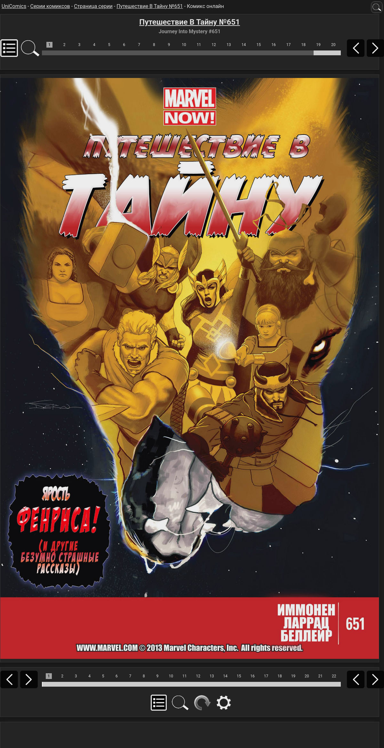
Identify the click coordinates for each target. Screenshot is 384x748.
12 (214, 44)
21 (320, 676)
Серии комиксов (50, 6)
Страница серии (93, 6)
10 (184, 44)
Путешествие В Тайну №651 (149, 6)
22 (334, 676)
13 (229, 44)
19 (318, 44)
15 (258, 44)
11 (199, 44)
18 (303, 44)
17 (288, 44)
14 (244, 44)
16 (273, 44)
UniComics (14, 6)
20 (333, 44)
